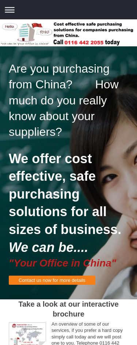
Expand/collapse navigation (68, 10)
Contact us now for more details (52, 280)
